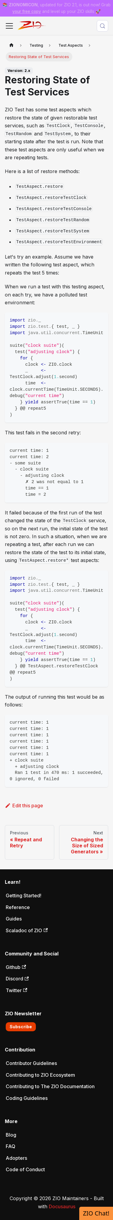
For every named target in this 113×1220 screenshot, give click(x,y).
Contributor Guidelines (31, 1063)
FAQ (10, 1146)
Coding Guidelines (27, 1098)
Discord (17, 979)
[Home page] (11, 45)
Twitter (16, 990)
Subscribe (21, 1026)
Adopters (16, 1158)
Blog (11, 1135)
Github (16, 967)
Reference (18, 907)
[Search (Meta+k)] (102, 26)
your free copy (26, 11)
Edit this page (24, 805)
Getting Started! (23, 895)
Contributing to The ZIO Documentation (50, 1086)
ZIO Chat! (96, 1213)
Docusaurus (62, 1206)
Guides (14, 919)
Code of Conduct (25, 1169)
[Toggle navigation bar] (9, 25)
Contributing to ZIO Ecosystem (40, 1075)
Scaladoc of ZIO (27, 930)
